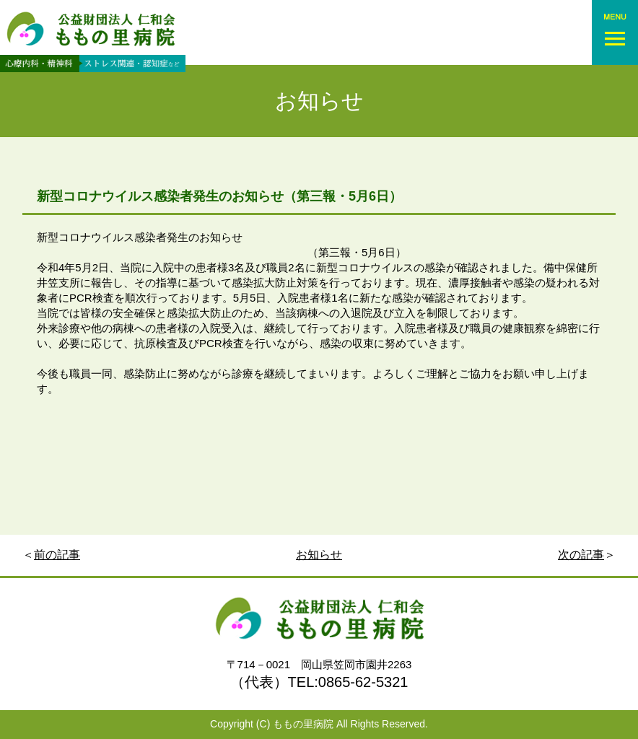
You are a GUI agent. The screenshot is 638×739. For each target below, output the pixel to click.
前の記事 (57, 554)
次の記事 (581, 554)
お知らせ (319, 101)
